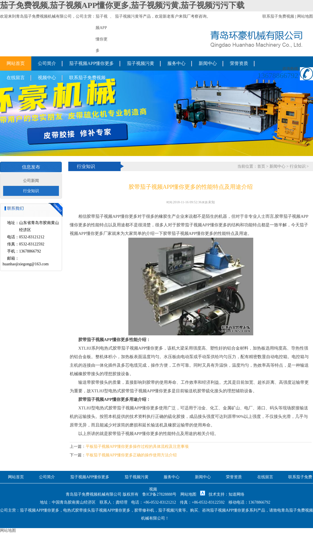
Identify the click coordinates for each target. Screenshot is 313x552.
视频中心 (47, 77)
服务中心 (176, 63)
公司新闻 (31, 180)
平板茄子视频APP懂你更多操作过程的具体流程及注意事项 (137, 446)
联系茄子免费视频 (278, 16)
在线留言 (16, 77)
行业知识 (31, 191)
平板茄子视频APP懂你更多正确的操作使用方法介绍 (131, 455)
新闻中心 (208, 63)
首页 (261, 166)
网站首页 (16, 63)
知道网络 (236, 494)
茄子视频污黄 (127, 16)
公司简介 (47, 63)
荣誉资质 (239, 63)
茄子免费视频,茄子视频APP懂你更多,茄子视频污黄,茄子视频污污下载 (122, 5)
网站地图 (305, 16)
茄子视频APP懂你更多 (91, 63)
